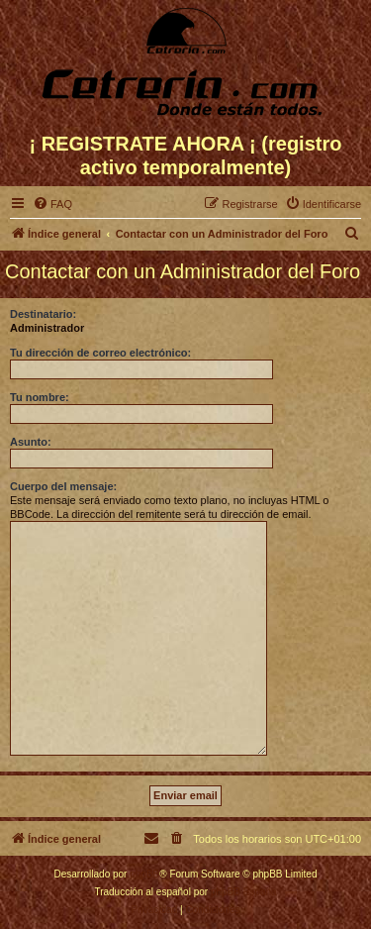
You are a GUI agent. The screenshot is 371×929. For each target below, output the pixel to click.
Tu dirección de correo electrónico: (100, 353)
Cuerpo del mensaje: (63, 486)
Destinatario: (43, 314)
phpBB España (244, 891)
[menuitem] (52, 204)
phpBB (144, 874)
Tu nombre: (39, 397)
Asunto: (30, 442)
